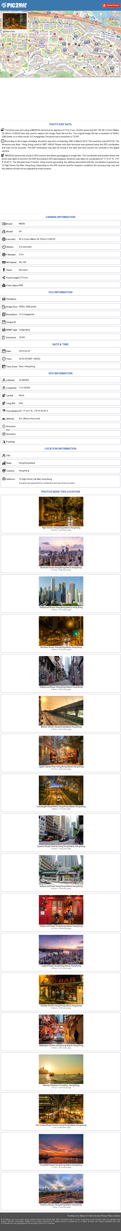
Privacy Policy (106, 1216)
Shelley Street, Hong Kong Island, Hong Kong (61, 1005)
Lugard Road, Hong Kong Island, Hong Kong (61, 966)
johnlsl (98, 76)
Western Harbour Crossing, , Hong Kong (61, 1085)
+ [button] (117, 67)
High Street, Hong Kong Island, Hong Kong (61, 528)
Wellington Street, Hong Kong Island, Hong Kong (61, 1045)
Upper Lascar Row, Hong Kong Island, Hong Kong (61, 766)
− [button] (117, 71)
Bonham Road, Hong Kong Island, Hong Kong (61, 567)
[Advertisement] (60, 100)
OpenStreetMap (115, 76)
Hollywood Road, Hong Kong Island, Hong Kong (61, 607)
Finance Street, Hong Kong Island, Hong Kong (61, 1205)
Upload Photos (113, 5)
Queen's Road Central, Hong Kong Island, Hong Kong (61, 846)
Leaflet (83, 76)
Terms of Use (94, 1216)
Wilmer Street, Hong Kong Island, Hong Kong (61, 727)
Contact (117, 1216)
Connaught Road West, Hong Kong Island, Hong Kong (61, 806)
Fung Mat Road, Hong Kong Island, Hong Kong (61, 1165)
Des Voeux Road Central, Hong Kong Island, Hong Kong (61, 1125)
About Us (83, 1216)
